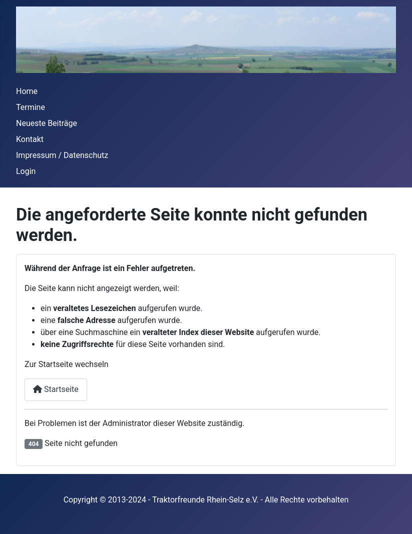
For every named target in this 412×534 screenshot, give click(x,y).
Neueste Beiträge (46, 123)
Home (27, 91)
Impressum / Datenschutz (62, 155)
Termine (30, 107)
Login (26, 171)
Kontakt (30, 139)
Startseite (56, 389)
